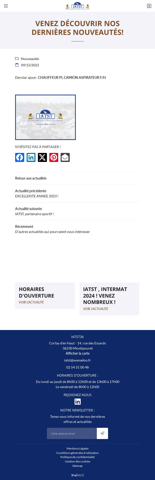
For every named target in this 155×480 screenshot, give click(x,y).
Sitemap (77, 466)
